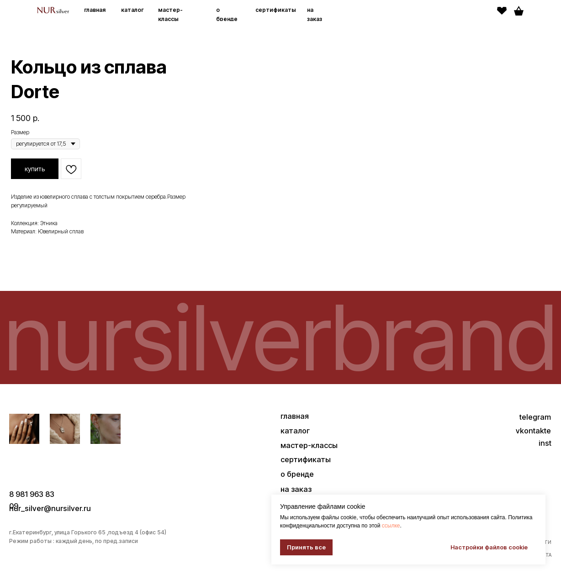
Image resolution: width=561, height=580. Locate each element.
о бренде (297, 474)
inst (545, 443)
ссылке (391, 525)
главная (95, 9)
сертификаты (275, 9)
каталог (132, 9)
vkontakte (533, 430)
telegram (535, 417)
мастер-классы (309, 445)
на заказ (296, 489)
